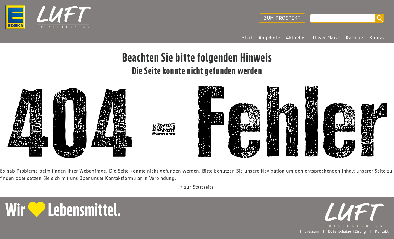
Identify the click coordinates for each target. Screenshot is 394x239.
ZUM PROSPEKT (282, 18)
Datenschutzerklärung (347, 231)
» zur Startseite (197, 187)
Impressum (309, 231)
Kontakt (382, 231)
